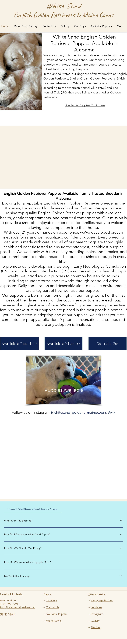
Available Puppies (57, 614)
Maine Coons (53, 620)
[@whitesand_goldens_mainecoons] (78, 412)
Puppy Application (102, 600)
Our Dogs (51, 600)
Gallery (95, 620)
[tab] (32, 509)
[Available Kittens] (63, 343)
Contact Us (52, 607)
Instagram (97, 614)
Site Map (96, 627)
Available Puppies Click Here (85, 105)
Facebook (96, 607)
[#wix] (112, 412)
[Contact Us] (107, 343)
